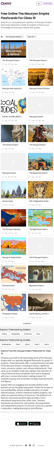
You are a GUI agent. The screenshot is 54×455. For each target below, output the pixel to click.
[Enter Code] (47, 3)
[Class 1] (18, 344)
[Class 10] (31, 36)
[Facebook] (30, 445)
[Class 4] (46, 344)
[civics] (38, 334)
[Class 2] (27, 344)
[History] (4, 334)
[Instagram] (34, 445)
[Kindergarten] (6, 344)
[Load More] (27, 323)
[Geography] (15, 334)
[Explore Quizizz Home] (6, 3)
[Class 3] (37, 344)
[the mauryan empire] (14, 36)
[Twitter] (26, 445)
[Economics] (28, 334)
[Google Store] (34, 423)
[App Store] (21, 423)
